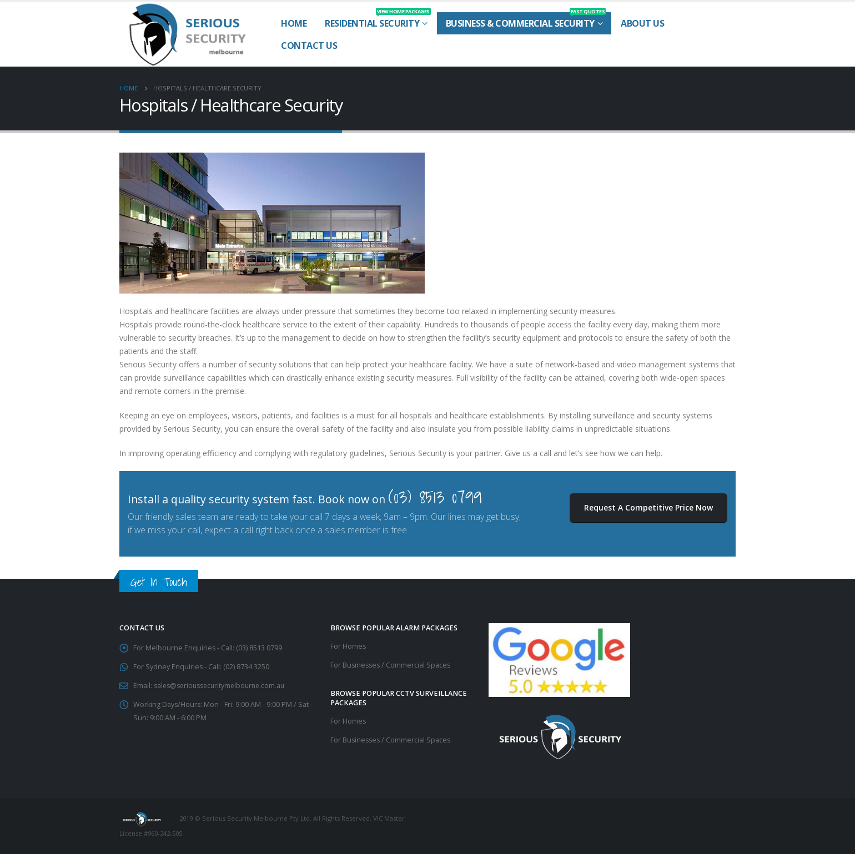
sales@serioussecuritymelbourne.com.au (223, 685)
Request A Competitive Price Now (648, 507)
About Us (642, 23)
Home (293, 23)
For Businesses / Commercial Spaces (391, 665)
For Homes (348, 646)
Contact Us (309, 45)
